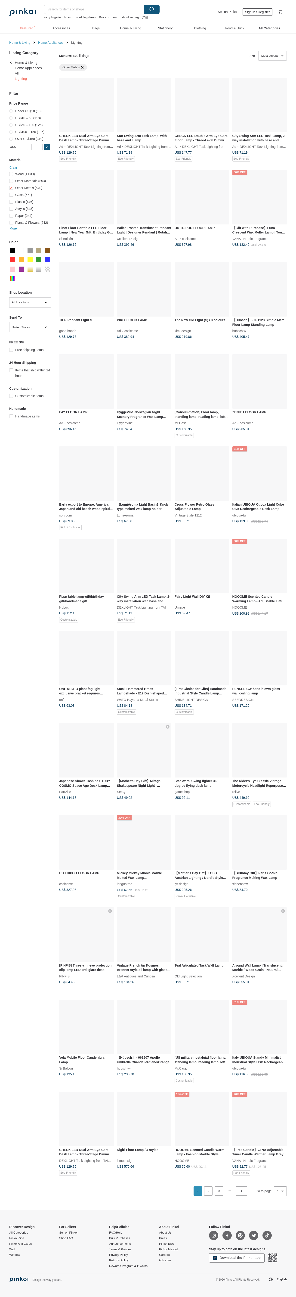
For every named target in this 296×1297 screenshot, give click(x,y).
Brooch (103, 17)
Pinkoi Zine (16, 1238)
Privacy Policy (118, 1255)
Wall (12, 1249)
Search (151, 9)
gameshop (182, 792)
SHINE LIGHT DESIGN (191, 699)
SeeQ (121, 792)
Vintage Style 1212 (188, 515)
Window (14, 1255)
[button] (47, 147)
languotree (124, 884)
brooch (68, 17)
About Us (165, 1232)
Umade (180, 607)
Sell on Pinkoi (227, 12)
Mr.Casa (181, 423)
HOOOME (239, 607)
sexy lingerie (52, 17)
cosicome (189, 238)
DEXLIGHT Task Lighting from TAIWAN (95, 146)
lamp (115, 17)
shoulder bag (130, 17)
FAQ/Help (115, 1232)
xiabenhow (240, 884)
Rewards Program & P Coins (128, 1266)
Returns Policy (119, 1260)
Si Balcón (66, 238)
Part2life (65, 792)
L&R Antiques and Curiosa (136, 976)
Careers (164, 1255)
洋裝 (145, 17)
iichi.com (165, 1260)
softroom (65, 515)
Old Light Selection (188, 976)
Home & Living (19, 42)
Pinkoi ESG (166, 1243)
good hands (67, 331)
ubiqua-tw (239, 515)
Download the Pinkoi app (237, 1258)
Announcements (120, 1243)
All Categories (18, 1232)
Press (163, 1238)
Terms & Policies (120, 1249)
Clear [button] (13, 167)
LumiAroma (125, 515)
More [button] (13, 228)
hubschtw (239, 331)
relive (236, 792)
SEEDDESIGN (243, 699)
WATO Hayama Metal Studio (137, 699)
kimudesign (183, 331)
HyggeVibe (125, 423)
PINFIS (64, 976)
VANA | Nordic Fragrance (250, 238)
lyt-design (181, 884)
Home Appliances (50, 42)
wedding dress (86, 17)
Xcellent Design (128, 238)
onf (61, 699)
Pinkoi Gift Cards (20, 1243)
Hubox (63, 607)
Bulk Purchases (119, 1238)
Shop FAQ (66, 1238)
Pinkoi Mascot (168, 1249)
